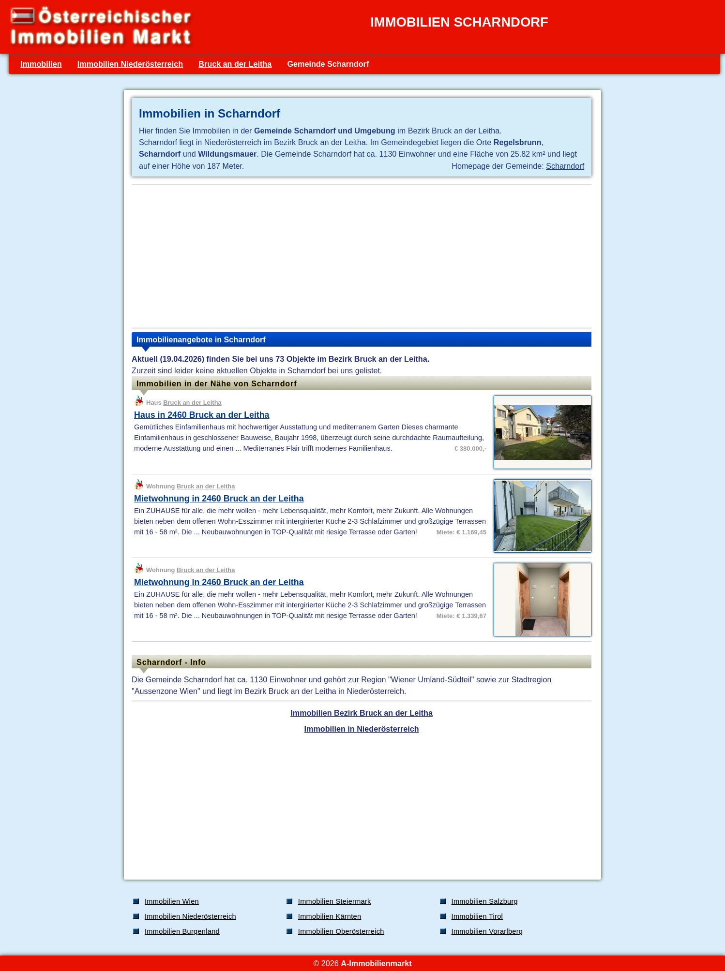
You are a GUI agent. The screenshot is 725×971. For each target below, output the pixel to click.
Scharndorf (565, 166)
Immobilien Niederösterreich (130, 63)
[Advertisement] (361, 256)
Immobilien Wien (172, 901)
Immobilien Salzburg (485, 901)
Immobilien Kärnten (330, 916)
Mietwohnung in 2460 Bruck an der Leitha (218, 498)
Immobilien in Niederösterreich (361, 728)
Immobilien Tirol (477, 916)
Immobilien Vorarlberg (487, 931)
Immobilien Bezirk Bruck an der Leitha (361, 712)
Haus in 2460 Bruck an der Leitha (201, 415)
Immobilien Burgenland (182, 931)
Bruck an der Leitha (235, 63)
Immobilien (40, 63)
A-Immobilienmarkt (376, 963)
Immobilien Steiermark (334, 901)
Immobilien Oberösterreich (341, 931)
